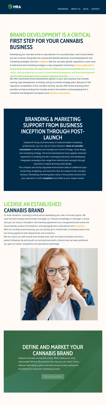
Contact (95, 9)
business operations (60, 93)
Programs (63, 9)
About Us (75, 9)
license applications (84, 65)
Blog (85, 9)
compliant (43, 61)
